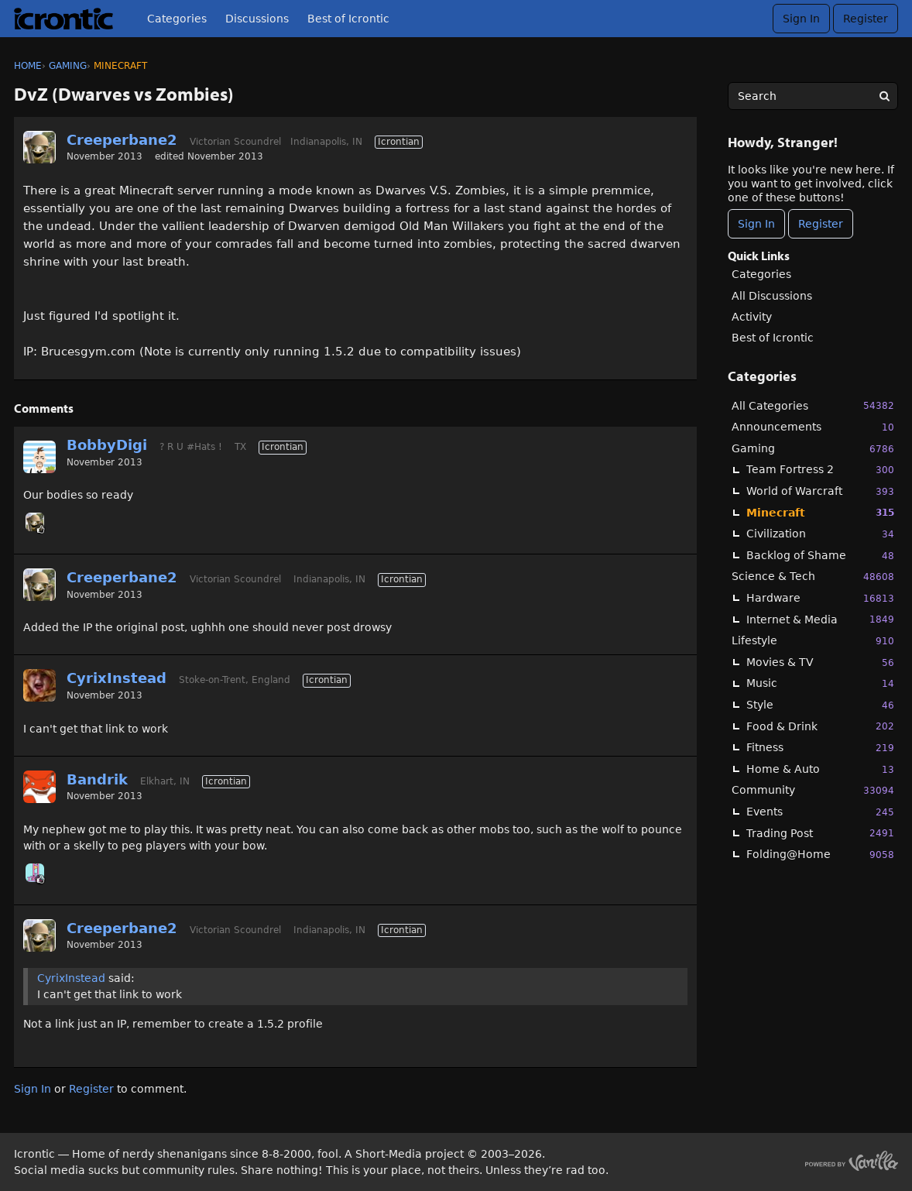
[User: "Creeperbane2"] (39, 147)
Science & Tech (813, 576)
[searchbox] (813, 96)
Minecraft (820, 512)
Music (820, 683)
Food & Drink (820, 726)
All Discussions (772, 296)
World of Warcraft (820, 491)
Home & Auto (820, 769)
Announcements (813, 427)
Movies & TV (820, 662)
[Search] (884, 96)
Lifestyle (813, 640)
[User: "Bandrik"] (39, 787)
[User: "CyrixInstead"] (39, 685)
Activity (752, 317)
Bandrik (97, 779)
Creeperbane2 (122, 140)
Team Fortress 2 (820, 469)
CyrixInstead (116, 678)
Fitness (820, 747)
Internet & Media (820, 619)
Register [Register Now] (820, 224)
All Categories (813, 405)
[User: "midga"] (35, 872)
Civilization (820, 534)
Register (865, 18)
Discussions (257, 18)
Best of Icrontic (348, 18)
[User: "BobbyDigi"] (39, 457)
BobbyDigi (107, 445)
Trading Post (820, 832)
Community (813, 790)
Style (820, 705)
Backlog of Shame (820, 555)
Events (820, 812)
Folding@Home (820, 854)
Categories (177, 18)
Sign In (801, 18)
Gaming (813, 448)
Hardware (820, 598)
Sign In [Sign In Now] (756, 224)
